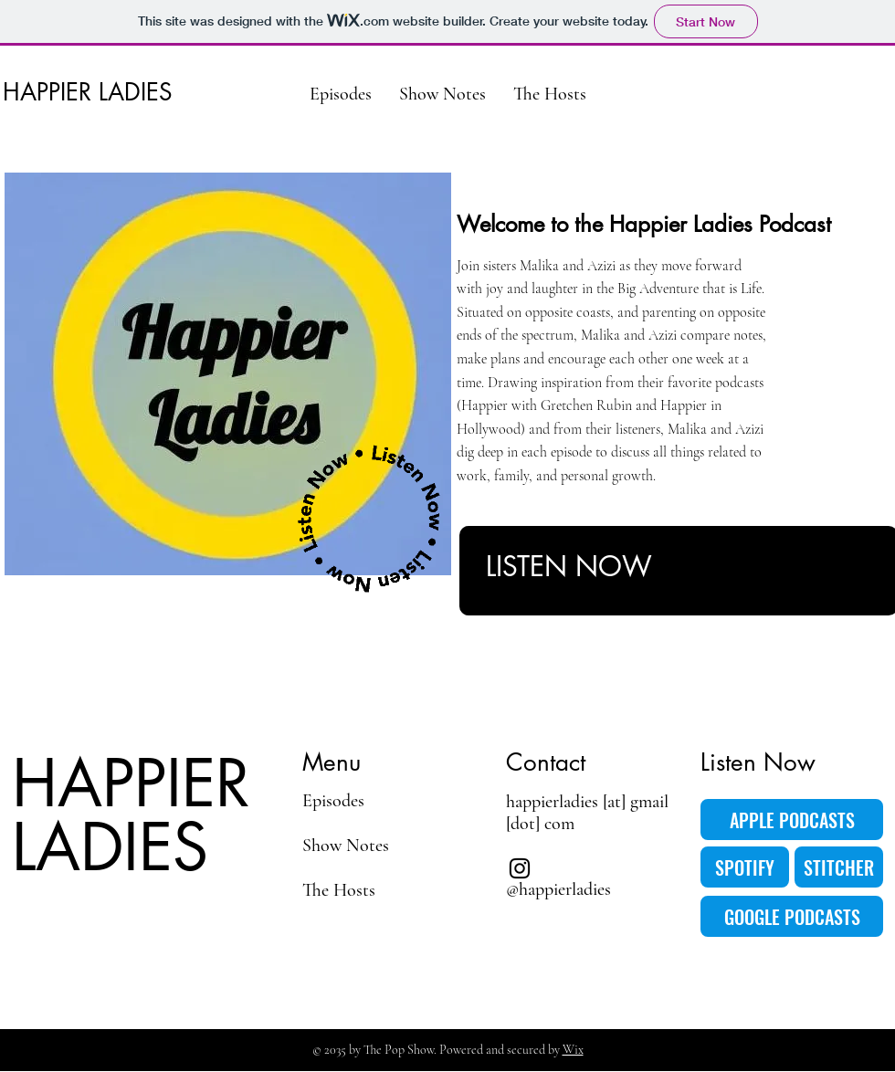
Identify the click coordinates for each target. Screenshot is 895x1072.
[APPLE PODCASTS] (791, 819)
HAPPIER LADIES (88, 92)
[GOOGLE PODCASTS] (791, 916)
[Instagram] (519, 868)
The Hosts (338, 890)
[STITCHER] (839, 867)
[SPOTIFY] (744, 867)
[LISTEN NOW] (645, 566)
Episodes (333, 801)
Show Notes (345, 846)
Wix (573, 1049)
